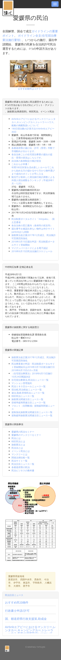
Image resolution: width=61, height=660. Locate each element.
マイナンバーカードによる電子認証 (30, 248)
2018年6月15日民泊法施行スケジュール (32, 251)
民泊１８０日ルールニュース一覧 (29, 386)
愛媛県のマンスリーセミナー (26, 434)
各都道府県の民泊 (21, 467)
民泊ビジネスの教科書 (23, 470)
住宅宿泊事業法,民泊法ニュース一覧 (30, 379)
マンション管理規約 (22, 383)
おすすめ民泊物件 (16, 602)
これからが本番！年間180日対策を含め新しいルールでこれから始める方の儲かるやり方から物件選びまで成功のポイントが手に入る (33, 169)
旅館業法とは (18, 444)
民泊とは (16, 438)
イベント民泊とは (21, 451)
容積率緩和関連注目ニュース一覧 (29, 402)
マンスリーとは (19, 454)
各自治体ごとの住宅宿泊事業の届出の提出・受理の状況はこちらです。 (32, 156)
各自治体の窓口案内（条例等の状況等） (32, 225)
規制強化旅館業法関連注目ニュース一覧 (32, 412)
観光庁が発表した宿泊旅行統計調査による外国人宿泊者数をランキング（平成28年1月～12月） (33, 180)
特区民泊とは (18, 441)
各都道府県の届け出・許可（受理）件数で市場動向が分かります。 (33, 149)
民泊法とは (17, 447)
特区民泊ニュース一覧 (23, 396)
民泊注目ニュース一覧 (23, 464)
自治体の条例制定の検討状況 (26, 160)
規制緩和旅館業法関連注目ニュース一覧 (32, 415)
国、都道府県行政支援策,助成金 (26, 619)
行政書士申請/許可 (17, 611)
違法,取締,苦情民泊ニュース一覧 (28, 392)
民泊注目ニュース (14, 595)
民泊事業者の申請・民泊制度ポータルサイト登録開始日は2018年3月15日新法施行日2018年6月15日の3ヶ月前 (33, 367)
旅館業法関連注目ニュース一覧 (27, 399)
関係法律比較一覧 (21, 457)
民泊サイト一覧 (19, 460)
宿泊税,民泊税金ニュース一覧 (27, 389)
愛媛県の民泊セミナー (23, 431)
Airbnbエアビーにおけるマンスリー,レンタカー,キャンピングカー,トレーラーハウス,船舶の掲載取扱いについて (33, 122)
